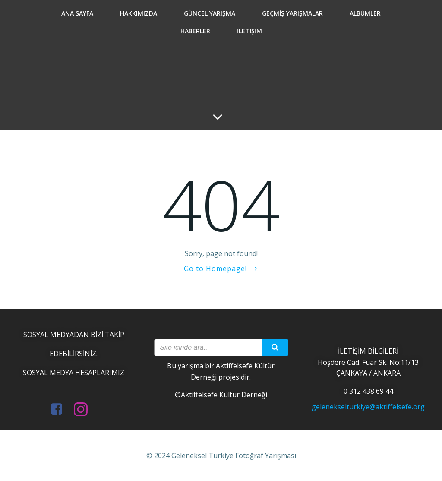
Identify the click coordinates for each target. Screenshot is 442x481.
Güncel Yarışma (209, 13)
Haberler (195, 31)
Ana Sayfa (77, 13)
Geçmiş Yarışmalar (292, 13)
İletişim (249, 31)
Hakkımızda (138, 13)
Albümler (365, 13)
